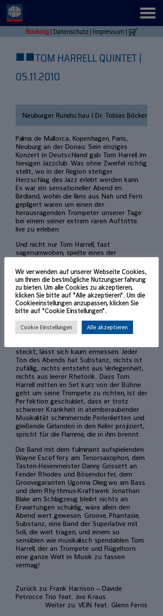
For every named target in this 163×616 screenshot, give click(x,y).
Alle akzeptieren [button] (107, 327)
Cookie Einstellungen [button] (46, 327)
